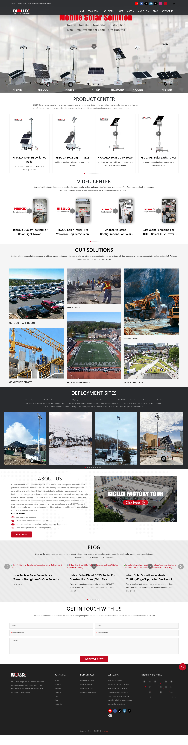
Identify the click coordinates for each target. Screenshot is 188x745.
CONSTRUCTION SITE (20, 382)
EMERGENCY (73, 307)
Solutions (58, 688)
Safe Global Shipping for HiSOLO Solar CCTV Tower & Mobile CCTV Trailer (158, 232)
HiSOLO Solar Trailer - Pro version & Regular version (72, 232)
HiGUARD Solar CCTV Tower (115, 157)
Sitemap (104, 731)
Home (57, 681)
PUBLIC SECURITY (133, 382)
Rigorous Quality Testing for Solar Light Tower (29, 232)
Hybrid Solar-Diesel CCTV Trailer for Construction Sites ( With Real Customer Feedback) (92, 578)
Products (58, 684)
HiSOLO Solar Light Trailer (72, 157)
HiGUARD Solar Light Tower (158, 157)
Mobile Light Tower (86, 684)
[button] (84, 173)
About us (58, 692)
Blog (56, 700)
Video (57, 696)
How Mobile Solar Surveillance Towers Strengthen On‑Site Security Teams (36, 578)
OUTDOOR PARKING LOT (22, 323)
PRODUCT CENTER (94, 99)
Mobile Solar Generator (88, 692)
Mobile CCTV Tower (87, 681)
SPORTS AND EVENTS (78, 382)
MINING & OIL (131, 338)
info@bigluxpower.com (120, 692)
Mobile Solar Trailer (87, 688)
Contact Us (58, 704)
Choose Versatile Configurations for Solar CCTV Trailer (115, 232)
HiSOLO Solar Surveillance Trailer (29, 159)
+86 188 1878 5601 (122, 684)
